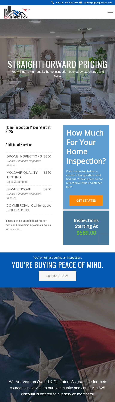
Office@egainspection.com (98, 3)
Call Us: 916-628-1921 (67, 3)
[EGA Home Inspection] (16, 12)
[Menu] (109, 12)
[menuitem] (109, 12)
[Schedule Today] (57, 276)
